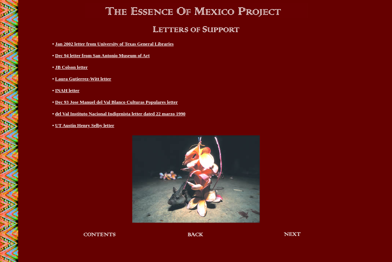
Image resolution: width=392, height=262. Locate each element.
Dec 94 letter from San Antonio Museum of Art (102, 55)
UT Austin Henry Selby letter (84, 125)
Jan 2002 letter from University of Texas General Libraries (114, 44)
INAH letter (67, 90)
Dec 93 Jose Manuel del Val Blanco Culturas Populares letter (116, 102)
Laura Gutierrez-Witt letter (83, 79)
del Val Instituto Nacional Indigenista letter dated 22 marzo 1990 (120, 113)
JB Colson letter (71, 67)
